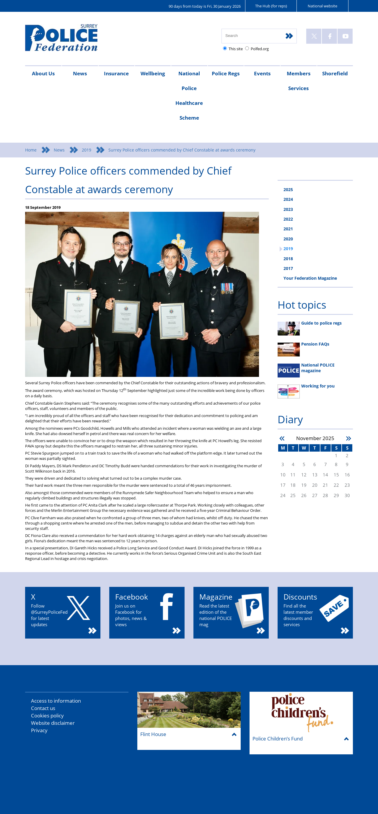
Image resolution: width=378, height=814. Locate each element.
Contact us (43, 708)
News (80, 73)
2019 (86, 150)
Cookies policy (47, 715)
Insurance (116, 73)
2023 (288, 209)
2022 (288, 219)
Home (31, 150)
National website (322, 6)
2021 (288, 229)
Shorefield (335, 73)
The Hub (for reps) (271, 6)
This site (236, 48)
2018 (288, 258)
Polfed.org (260, 48)
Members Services (298, 81)
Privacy (39, 730)
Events (262, 73)
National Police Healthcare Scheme (189, 95)
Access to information (56, 700)
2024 (288, 199)
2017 (288, 268)
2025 (288, 189)
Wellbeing (153, 73)
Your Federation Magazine (310, 278)
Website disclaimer (53, 722)
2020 (288, 239)
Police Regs (225, 73)
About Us (43, 73)
